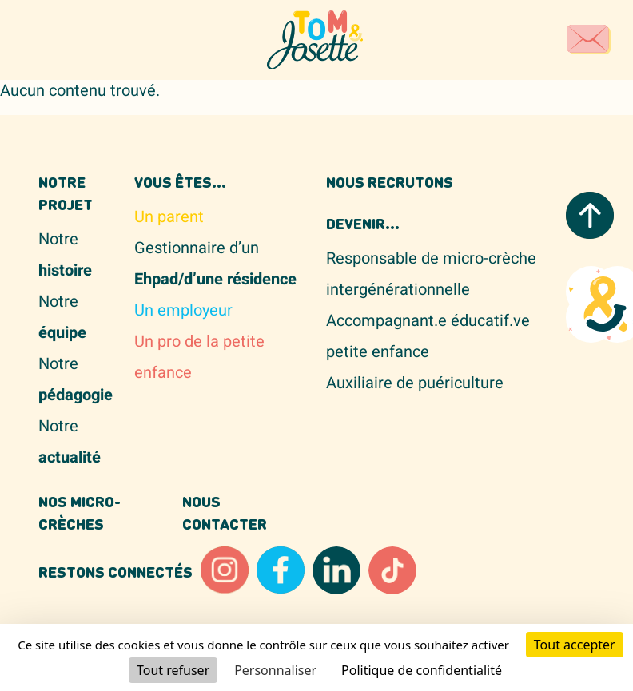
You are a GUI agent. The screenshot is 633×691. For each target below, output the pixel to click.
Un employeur (183, 310)
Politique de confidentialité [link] (421, 670)
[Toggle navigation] (54, 40)
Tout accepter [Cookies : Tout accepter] (574, 644)
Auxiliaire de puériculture (415, 383)
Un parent (169, 216)
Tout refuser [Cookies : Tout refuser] (173, 670)
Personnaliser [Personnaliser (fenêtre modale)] (275, 670)
